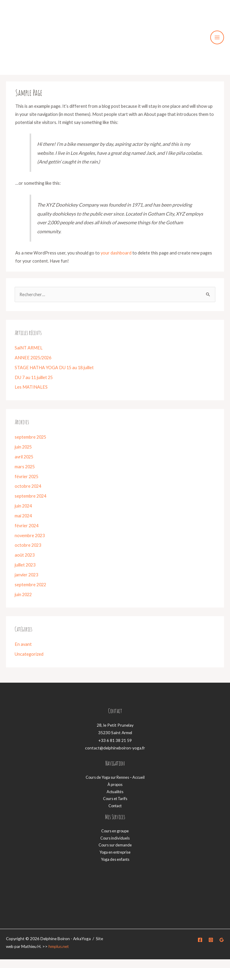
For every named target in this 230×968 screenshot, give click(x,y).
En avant (23, 653)
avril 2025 (24, 465)
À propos (115, 793)
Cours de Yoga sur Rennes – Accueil (115, 786)
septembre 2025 (30, 445)
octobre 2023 (28, 554)
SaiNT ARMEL (29, 356)
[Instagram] (210, 948)
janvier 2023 (26, 583)
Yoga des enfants (115, 868)
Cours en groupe (115, 839)
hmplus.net (59, 955)
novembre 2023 (30, 544)
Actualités (115, 800)
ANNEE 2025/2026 (33, 366)
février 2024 (26, 534)
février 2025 (26, 485)
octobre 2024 (28, 495)
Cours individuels (115, 846)
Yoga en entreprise (115, 860)
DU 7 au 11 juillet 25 (34, 386)
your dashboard (116, 261)
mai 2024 (23, 524)
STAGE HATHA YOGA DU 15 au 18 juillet (54, 376)
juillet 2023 (25, 573)
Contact (115, 814)
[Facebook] (200, 948)
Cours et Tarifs (115, 807)
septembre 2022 (30, 593)
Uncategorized (29, 662)
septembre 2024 (30, 504)
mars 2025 (25, 475)
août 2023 (24, 563)
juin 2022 (23, 603)
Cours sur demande (115, 854)
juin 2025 (23, 455)
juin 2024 (23, 514)
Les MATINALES (31, 396)
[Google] (221, 948)
